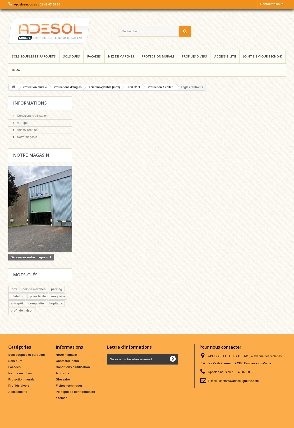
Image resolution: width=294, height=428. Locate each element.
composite (36, 303)
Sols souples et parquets (34, 56)
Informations (30, 103)
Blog (16, 69)
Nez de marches (121, 56)
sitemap (61, 398)
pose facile (38, 296)
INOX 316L (134, 87)
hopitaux (55, 303)
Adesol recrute (26, 130)
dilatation (17, 296)
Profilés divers (194, 56)
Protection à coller (160, 87)
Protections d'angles (68, 87)
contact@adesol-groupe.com (239, 381)
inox (14, 289)
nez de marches (34, 289)
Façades (94, 56)
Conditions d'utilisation (32, 115)
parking (56, 289)
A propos (22, 123)
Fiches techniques (69, 385)
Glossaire (63, 379)
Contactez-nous (272, 4)
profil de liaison (22, 310)
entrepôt (17, 303)
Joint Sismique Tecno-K (262, 56)
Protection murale (158, 56)
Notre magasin (26, 137)
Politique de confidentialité (75, 392)
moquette (58, 296)
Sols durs (71, 56)
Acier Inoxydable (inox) (104, 87)
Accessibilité (225, 56)
